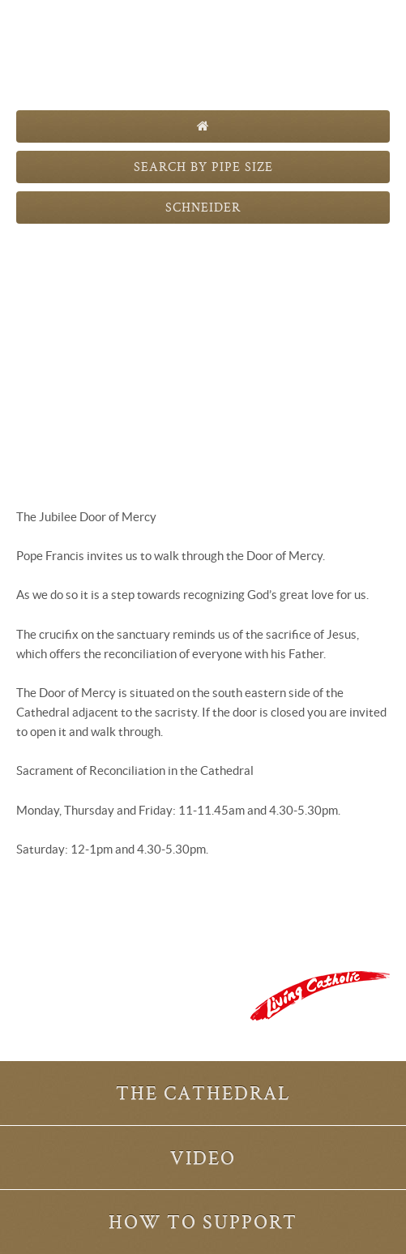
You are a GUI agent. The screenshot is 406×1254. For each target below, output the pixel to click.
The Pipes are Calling (203, 55)
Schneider (203, 207)
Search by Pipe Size (203, 166)
